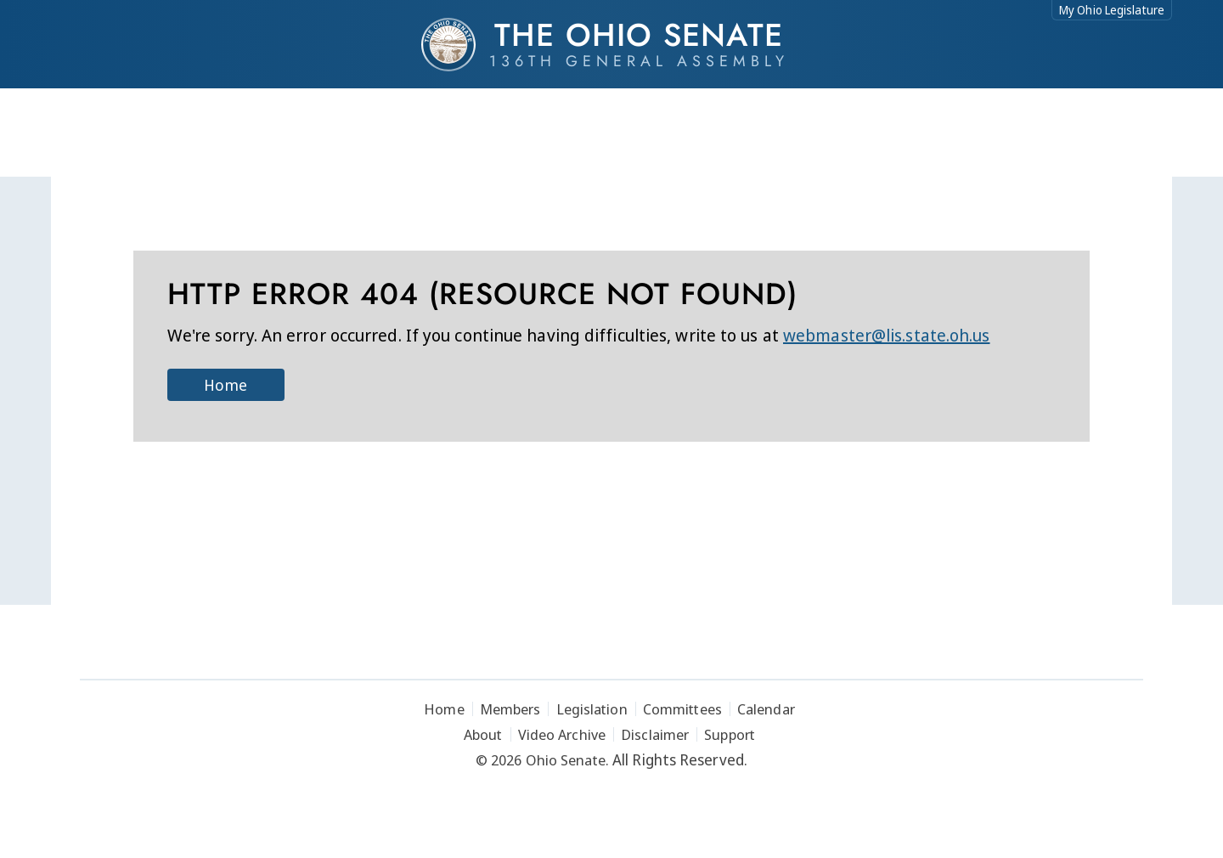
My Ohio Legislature (1111, 10)
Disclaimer (655, 734)
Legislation (592, 709)
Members (510, 709)
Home (225, 385)
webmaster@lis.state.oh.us (886, 335)
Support (729, 734)
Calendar (766, 709)
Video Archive (562, 734)
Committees (682, 709)
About (483, 734)
